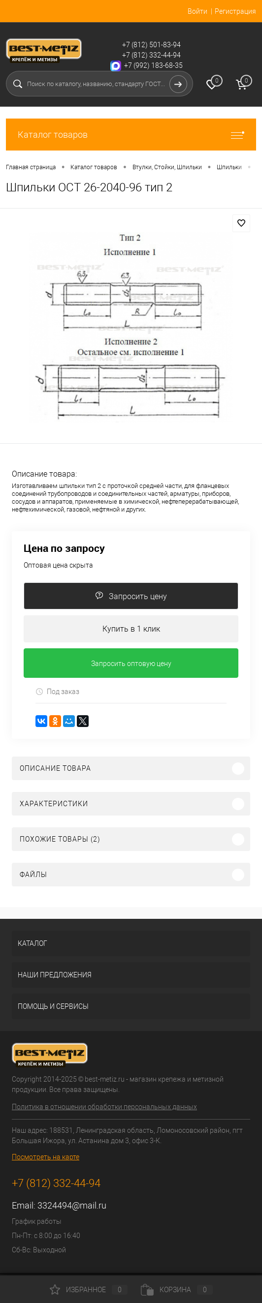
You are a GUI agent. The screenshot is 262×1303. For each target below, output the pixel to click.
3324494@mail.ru (71, 1205)
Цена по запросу (64, 548)
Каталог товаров (131, 135)
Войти (197, 11)
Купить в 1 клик (131, 629)
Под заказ (57, 692)
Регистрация (235, 11)
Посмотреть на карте (45, 1157)
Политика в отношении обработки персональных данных (104, 1107)
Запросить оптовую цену (131, 663)
